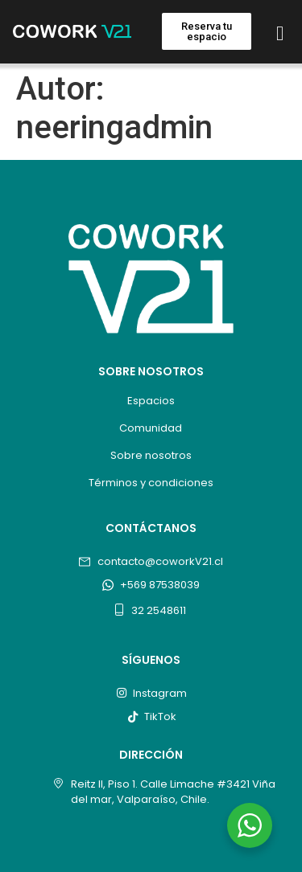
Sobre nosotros (151, 455)
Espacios (151, 400)
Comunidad (150, 428)
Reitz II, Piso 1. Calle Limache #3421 (160, 784)
